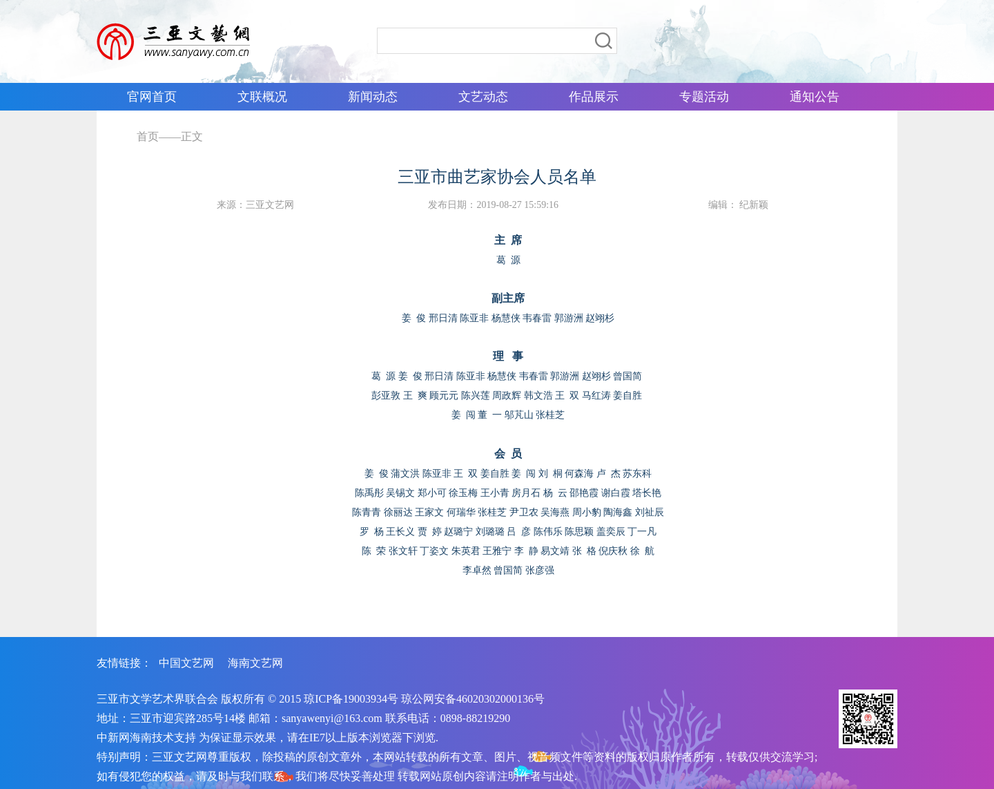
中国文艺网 (186, 663)
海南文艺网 (255, 663)
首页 (148, 136)
